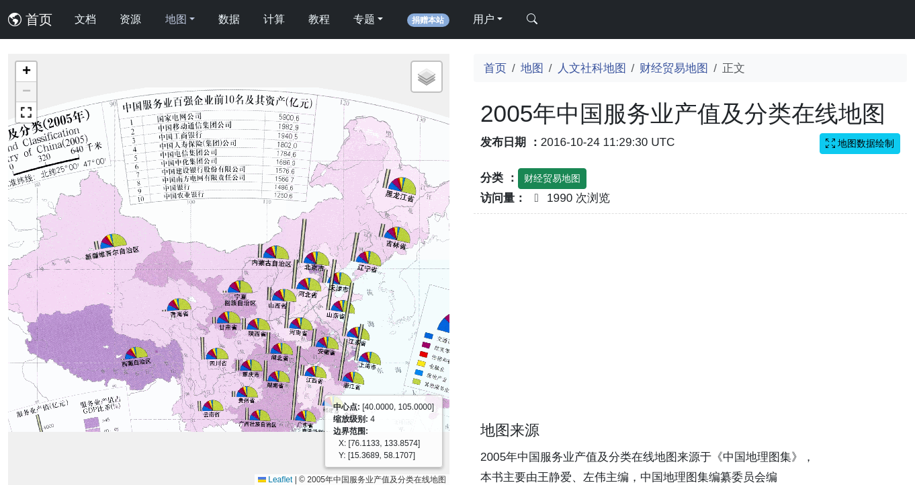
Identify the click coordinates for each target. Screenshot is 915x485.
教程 (319, 19)
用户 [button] (483, 19)
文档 (85, 19)
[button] (26, 72)
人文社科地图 (592, 68)
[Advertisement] (690, 325)
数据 (229, 19)
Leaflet (275, 479)
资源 (130, 19)
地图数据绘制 (860, 143)
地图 (532, 68)
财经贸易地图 (674, 68)
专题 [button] (364, 19)
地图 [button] (176, 19)
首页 (30, 19)
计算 (274, 19)
